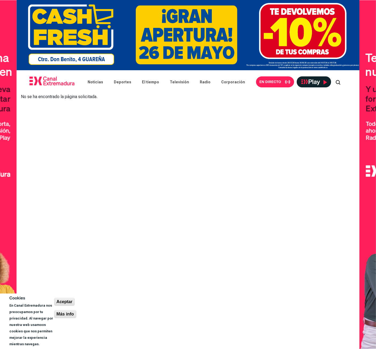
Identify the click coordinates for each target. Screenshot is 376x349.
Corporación (233, 82)
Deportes (122, 82)
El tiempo (150, 82)
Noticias (95, 82)
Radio (205, 82)
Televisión (179, 82)
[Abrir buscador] (338, 82)
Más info (65, 314)
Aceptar (65, 301)
